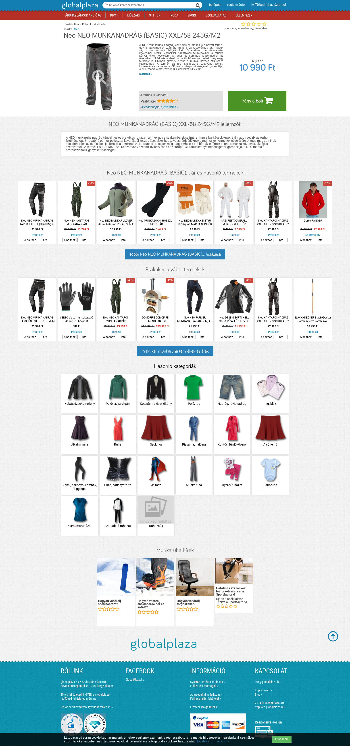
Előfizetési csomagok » (204, 686)
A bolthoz (30, 240)
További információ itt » (212, 741)
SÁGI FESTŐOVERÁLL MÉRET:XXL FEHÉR (234, 222)
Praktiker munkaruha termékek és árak (175, 351)
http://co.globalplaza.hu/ (270, 707)
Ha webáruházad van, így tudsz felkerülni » (87, 707)
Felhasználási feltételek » (205, 698)
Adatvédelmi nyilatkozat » (206, 694)
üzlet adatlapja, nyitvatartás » (159, 107)
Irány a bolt (257, 100)
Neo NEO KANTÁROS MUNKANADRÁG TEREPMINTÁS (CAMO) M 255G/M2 (76, 222)
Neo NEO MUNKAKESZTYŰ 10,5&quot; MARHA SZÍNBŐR (194, 222)
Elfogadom (282, 739)
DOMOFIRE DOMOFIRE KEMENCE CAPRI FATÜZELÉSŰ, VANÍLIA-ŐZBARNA (155, 319)
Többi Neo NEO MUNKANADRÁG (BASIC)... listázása (175, 254)
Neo (76, 29)
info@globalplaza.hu (267, 682)
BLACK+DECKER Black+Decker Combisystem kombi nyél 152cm (312, 319)
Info (44, 240)
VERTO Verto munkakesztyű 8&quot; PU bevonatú (77, 319)
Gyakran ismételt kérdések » (207, 682)
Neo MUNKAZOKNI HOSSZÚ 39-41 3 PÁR (155, 222)
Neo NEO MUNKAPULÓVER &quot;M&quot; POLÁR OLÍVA (115, 222)
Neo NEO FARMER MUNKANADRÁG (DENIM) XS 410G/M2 (194, 319)
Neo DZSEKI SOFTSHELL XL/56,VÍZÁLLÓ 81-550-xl (234, 319)
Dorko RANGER (313, 220)
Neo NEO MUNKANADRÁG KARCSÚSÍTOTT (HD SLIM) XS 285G (37, 222)
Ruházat (86, 24)
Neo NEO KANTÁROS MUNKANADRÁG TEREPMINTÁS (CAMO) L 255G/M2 (116, 319)
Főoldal (68, 24)
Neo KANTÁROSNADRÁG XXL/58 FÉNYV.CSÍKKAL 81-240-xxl (273, 222)
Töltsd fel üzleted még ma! (81, 698)
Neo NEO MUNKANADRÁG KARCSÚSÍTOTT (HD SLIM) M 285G (37, 319)
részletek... (145, 74)
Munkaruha (100, 24)
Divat (77, 24)
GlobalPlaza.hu (134, 679)
